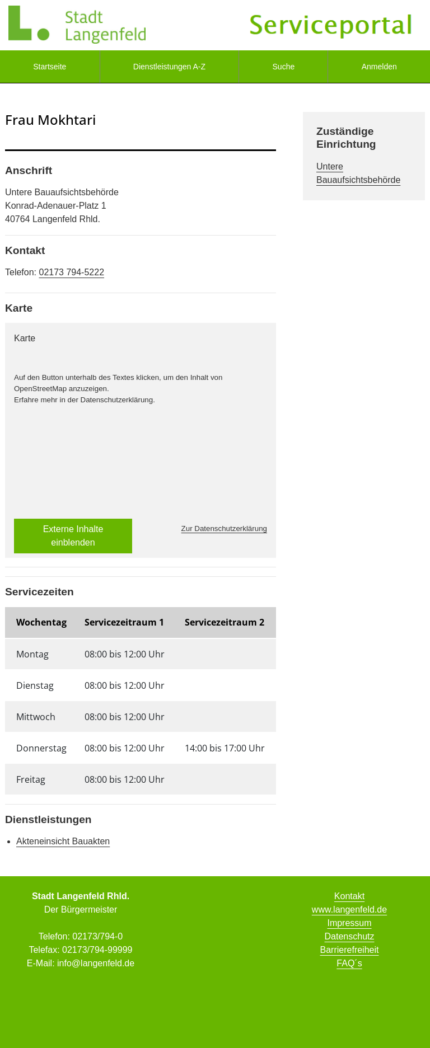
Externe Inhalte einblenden (73, 535)
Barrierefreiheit (349, 950)
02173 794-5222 (71, 272)
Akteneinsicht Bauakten (63, 841)
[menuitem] (50, 66)
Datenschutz (350, 936)
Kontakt (349, 896)
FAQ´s (349, 963)
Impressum (349, 923)
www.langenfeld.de (349, 909)
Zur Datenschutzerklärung (224, 528)
